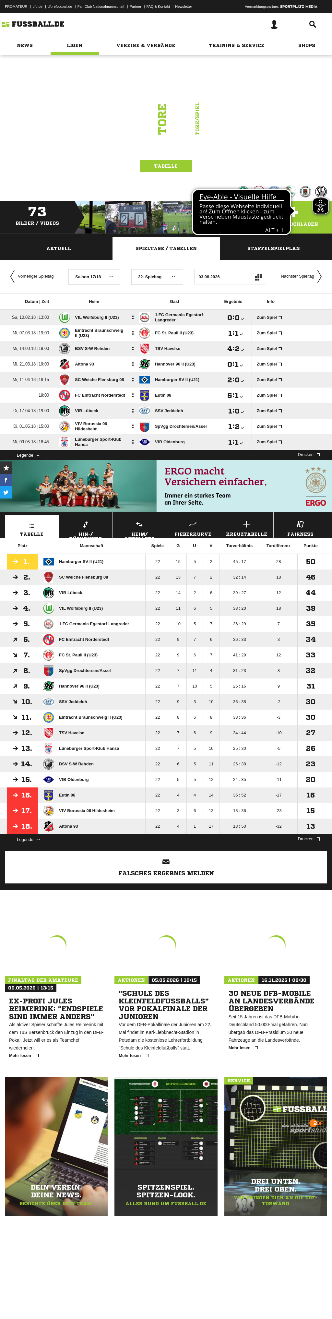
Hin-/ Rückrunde (85, 528)
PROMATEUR (16, 6)
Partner (135, 6)
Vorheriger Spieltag (30, 277)
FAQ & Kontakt (158, 6)
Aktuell (58, 248)
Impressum (13, 1304)
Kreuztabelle (246, 527)
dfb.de (37, 6)
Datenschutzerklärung (46, 1304)
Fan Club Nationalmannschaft (100, 6)
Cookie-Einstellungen (195, 1304)
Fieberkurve (193, 527)
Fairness (300, 527)
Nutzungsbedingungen (86, 1304)
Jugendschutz (121, 1304)
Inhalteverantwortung (155, 1304)
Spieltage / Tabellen (166, 248)
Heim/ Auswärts (139, 528)
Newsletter (183, 6)
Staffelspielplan (273, 248)
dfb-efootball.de (60, 6)
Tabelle (166, 166)
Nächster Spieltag (303, 277)
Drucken (309, 454)
